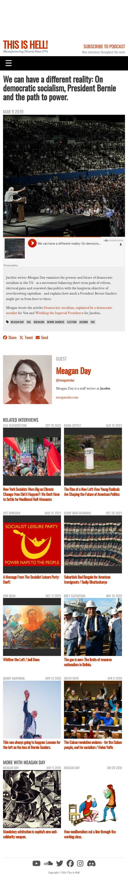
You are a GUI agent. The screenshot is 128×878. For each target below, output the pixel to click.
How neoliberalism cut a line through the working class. (90, 834)
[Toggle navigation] (8, 63)
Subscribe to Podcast (104, 46)
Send (42, 337)
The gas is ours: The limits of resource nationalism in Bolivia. (88, 662)
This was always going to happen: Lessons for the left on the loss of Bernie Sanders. (31, 744)
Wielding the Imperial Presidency (59, 313)
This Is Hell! (25, 44)
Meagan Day (17, 322)
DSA (29, 322)
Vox (93, 322)
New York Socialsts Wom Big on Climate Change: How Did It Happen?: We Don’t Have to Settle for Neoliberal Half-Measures (31, 494)
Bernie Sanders (55, 322)
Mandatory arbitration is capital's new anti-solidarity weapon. (30, 834)
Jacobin (83, 322)
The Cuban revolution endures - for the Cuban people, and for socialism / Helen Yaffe (93, 744)
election (71, 322)
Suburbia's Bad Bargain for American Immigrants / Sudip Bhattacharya (87, 579)
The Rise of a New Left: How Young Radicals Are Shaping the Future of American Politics (92, 491)
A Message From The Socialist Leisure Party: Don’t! (31, 579)
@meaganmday (65, 380)
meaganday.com (67, 397)
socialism (39, 322)
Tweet (26, 337)
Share (10, 337)
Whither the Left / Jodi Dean (21, 659)
